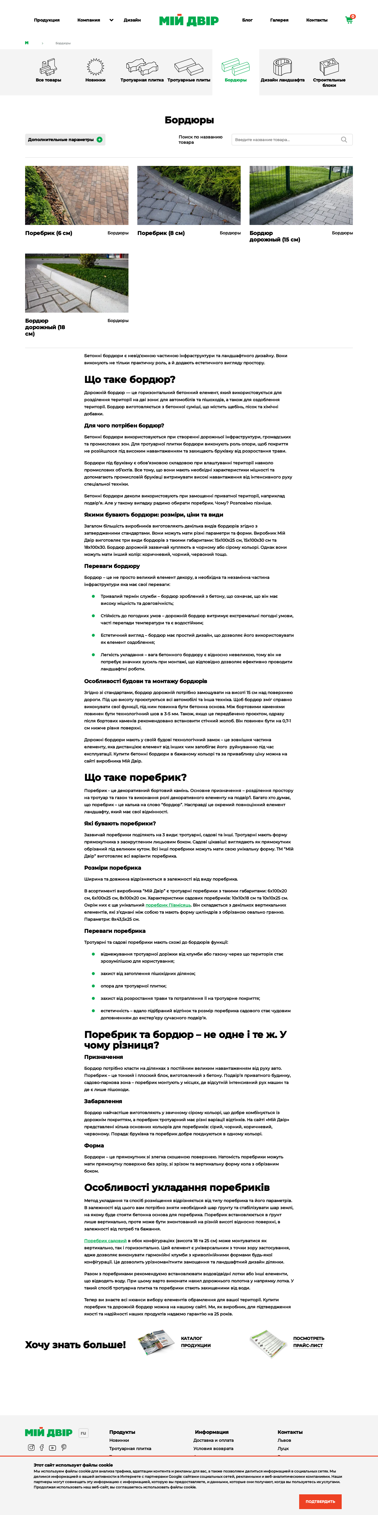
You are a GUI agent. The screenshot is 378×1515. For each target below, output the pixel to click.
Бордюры (63, 43)
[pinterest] (63, 1448)
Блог (247, 20)
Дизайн (132, 20)
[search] (344, 140)
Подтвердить (316, 1501)
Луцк (283, 1448)
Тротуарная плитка (130, 1448)
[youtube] (52, 1448)
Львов (284, 1440)
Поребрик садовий (105, 1240)
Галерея (279, 20)
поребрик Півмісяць (168, 905)
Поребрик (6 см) (48, 233)
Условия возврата (213, 1448)
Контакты (317, 20)
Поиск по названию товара (200, 139)
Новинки (119, 1440)
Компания (88, 20)
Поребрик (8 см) (161, 233)
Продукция (47, 20)
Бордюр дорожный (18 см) (45, 327)
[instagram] (31, 1448)
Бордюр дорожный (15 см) (275, 236)
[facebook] (42, 1448)
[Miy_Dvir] (48, 1432)
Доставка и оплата (213, 1440)
